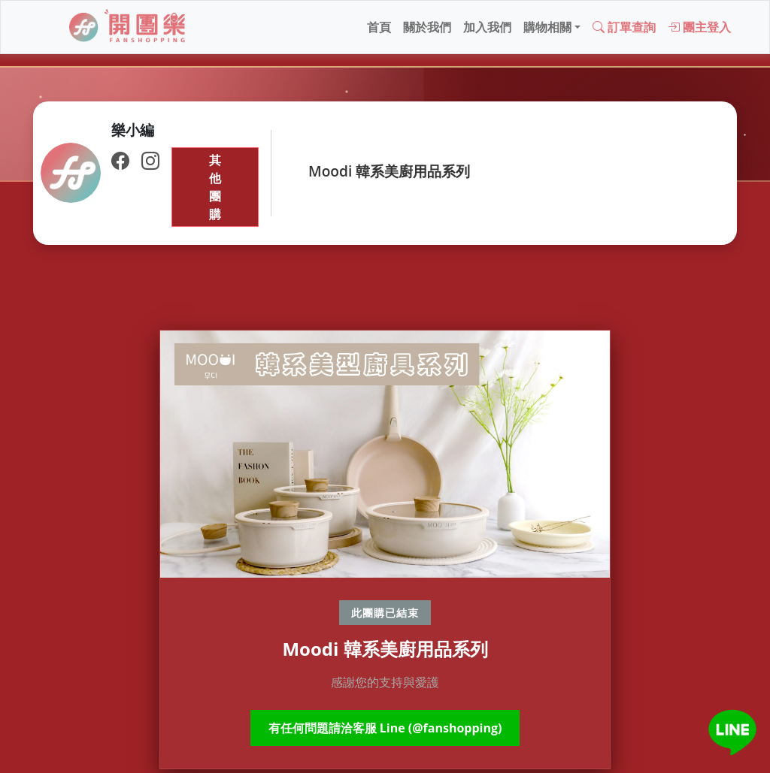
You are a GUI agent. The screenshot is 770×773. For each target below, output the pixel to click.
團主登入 (699, 27)
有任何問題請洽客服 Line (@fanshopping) (385, 728)
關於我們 (427, 27)
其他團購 (215, 187)
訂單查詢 (624, 27)
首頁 (379, 27)
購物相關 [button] (547, 27)
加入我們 (487, 27)
